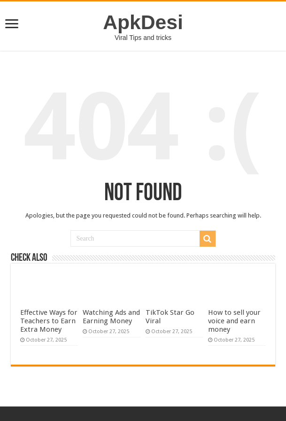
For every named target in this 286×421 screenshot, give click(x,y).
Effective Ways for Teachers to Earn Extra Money (48, 321)
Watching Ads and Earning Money (111, 316)
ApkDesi (143, 22)
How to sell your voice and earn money (234, 321)
